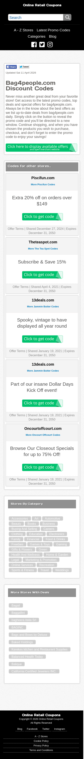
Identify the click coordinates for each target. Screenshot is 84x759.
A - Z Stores (23, 30)
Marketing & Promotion (41, 559)
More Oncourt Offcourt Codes (43, 434)
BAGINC (17, 627)
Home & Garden (57, 554)
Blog (52, 36)
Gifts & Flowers (21, 549)
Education (36, 534)
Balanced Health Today (27, 656)
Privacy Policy (41, 745)
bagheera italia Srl (23, 620)
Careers (49, 529)
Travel (44, 570)
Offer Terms (15, 228)
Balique (16, 664)
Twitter (45, 728)
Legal (15, 559)
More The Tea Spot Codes (43, 248)
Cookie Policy (41, 741)
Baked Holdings (22, 642)
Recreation (46, 565)
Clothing (17, 534)
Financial (33, 539)
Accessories (19, 518)
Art (36, 518)
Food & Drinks (55, 539)
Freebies (17, 544)
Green (43, 549)
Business (49, 523)
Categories (36, 36)
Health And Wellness (25, 554)
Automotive (52, 518)
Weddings (62, 570)
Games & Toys (40, 544)
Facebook (32, 728)
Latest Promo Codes (53, 30)
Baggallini (18, 612)
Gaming (61, 544)
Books (31, 523)
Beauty (16, 523)
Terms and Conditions (41, 750)
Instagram (59, 728)
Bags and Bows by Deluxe (29, 634)
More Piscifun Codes (43, 184)
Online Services (22, 565)
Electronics (56, 534)
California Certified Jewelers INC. (34, 671)
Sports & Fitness (22, 570)
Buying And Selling (24, 529)
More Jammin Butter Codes (43, 306)
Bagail (15, 605)
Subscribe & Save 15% (42, 261)
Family (15, 539)
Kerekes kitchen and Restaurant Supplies (39, 649)
